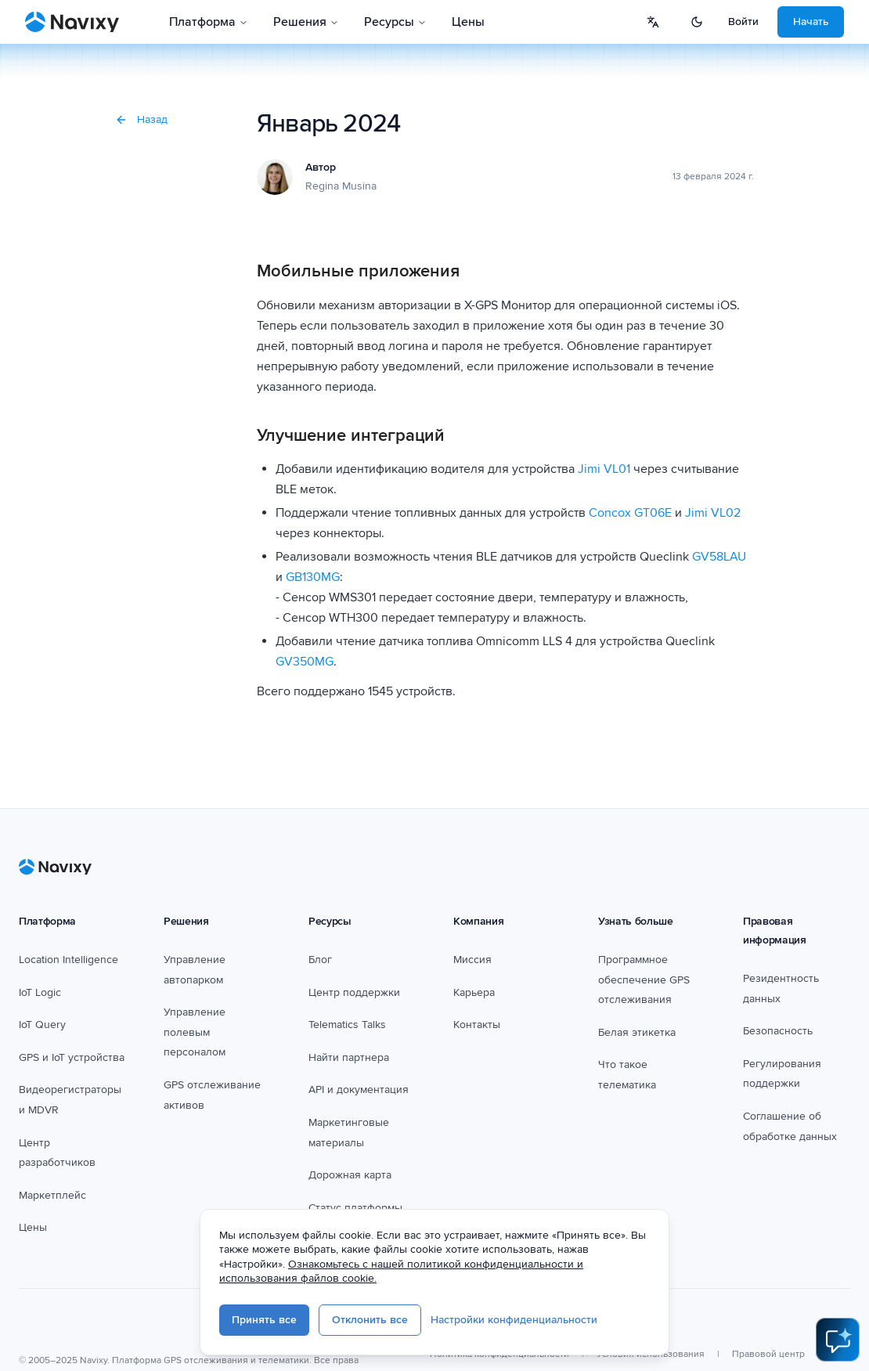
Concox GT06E (630, 513)
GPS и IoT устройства (71, 1057)
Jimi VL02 (713, 513)
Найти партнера (348, 1057)
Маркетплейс (52, 1195)
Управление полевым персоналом (194, 1032)
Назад (141, 119)
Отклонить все (370, 1319)
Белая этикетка (637, 1032)
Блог (320, 959)
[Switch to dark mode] (696, 21)
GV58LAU (719, 557)
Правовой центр (768, 1354)
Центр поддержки (354, 992)
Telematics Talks (347, 1024)
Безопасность (778, 1030)
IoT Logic (40, 992)
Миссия (472, 959)
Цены (468, 22)
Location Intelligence (68, 959)
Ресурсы (395, 22)
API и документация (358, 1089)
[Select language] (652, 21)
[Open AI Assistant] (838, 1340)
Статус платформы (355, 1207)
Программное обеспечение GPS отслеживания (644, 979)
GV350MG (305, 661)
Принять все (264, 1319)
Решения (306, 22)
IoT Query (42, 1024)
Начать (810, 21)
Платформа (208, 22)
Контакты (476, 1024)
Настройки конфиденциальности (514, 1319)
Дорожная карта (349, 1175)
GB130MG (313, 577)
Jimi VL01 (604, 469)
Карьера (474, 992)
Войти (743, 21)
